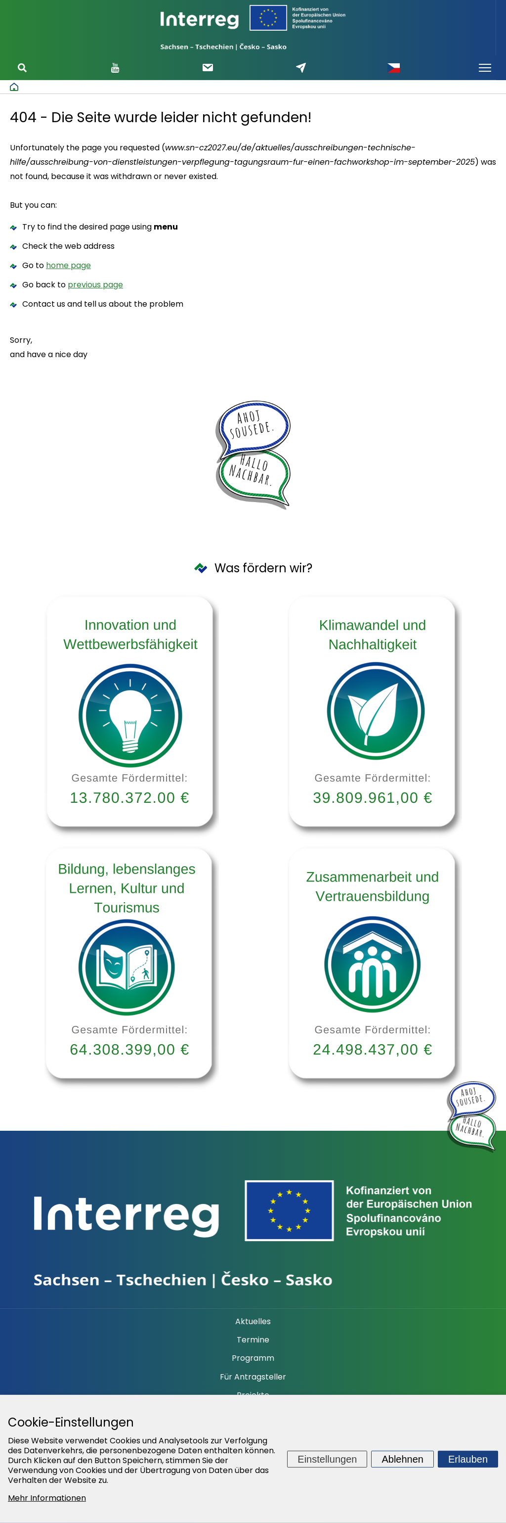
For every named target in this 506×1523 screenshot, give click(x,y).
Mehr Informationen (47, 1498)
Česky (393, 67)
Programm (253, 1358)
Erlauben (468, 1458)
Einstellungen (327, 1458)
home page (68, 265)
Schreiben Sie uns (301, 68)
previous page (95, 284)
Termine (253, 1340)
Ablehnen (402, 1458)
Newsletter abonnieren (208, 67)
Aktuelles (253, 1321)
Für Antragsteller (253, 1377)
